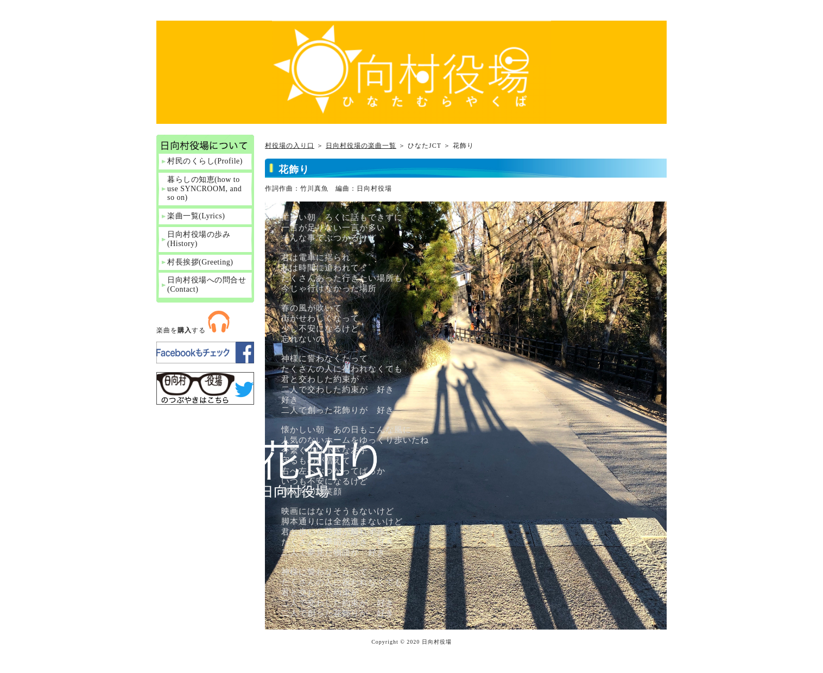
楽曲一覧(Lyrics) (196, 216)
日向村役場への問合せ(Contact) (206, 284)
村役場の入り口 (289, 145)
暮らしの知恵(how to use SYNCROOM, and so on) (204, 188)
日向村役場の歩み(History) (198, 239)
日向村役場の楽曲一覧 (361, 145)
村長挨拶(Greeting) (200, 262)
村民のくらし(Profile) (205, 161)
